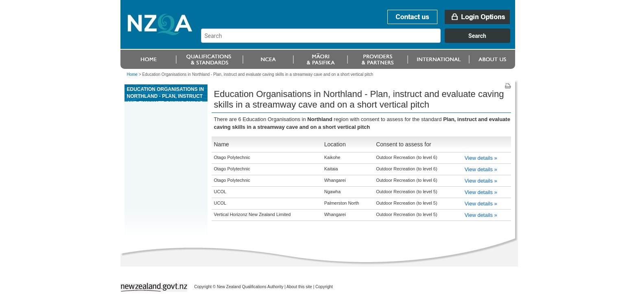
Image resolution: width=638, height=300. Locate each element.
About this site (299, 287)
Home (132, 74)
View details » (481, 158)
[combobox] (359, 41)
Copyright (324, 287)
